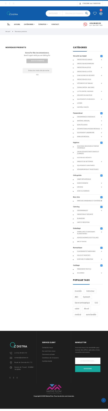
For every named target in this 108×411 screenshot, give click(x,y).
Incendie (78, 291)
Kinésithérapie (82, 183)
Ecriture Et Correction (85, 259)
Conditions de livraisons (50, 358)
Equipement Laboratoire (85, 132)
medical (78, 315)
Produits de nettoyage (85, 161)
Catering (76, 207)
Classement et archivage (86, 251)
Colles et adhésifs (83, 255)
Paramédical (77, 113)
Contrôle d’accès (83, 107)
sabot (77, 309)
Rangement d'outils (84, 269)
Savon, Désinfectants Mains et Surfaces (88, 152)
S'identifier (96, 3)
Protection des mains (84, 59)
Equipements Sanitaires (86, 165)
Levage (79, 103)
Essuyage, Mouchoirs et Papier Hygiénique (88, 147)
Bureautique (77, 248)
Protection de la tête (84, 71)
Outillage (76, 265)
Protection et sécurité (85, 214)
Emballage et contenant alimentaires (86, 232)
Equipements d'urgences (86, 99)
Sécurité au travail (79, 56)
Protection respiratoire (85, 63)
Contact (55, 24)
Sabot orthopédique (84, 179)
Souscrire (88, 368)
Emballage (77, 228)
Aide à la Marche (83, 191)
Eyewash (86, 297)
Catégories (28, 24)
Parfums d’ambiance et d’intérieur (89, 201)
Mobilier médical (83, 136)
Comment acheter (48, 354)
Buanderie (81, 218)
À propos (42, 24)
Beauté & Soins (82, 125)
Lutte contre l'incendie (85, 91)
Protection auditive (84, 67)
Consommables (82, 210)
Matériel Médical (83, 120)
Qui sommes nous (48, 351)
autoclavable (91, 315)
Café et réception (83, 222)
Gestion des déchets (84, 157)
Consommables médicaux (86, 117)
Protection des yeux (84, 79)
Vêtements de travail (85, 83)
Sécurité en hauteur (84, 95)
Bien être (76, 197)
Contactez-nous (47, 348)
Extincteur (90, 291)
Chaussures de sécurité (85, 75)
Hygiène (76, 142)
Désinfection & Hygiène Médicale (88, 128)
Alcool (86, 309)
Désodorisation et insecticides (87, 169)
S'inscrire (86, 3)
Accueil (17, 24)
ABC (76, 297)
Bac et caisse (81, 241)
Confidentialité (47, 361)
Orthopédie (77, 175)
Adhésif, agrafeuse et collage (88, 237)
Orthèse (80, 187)
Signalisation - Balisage (85, 87)
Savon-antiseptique (82, 303)
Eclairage (80, 273)
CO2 (96, 303)
